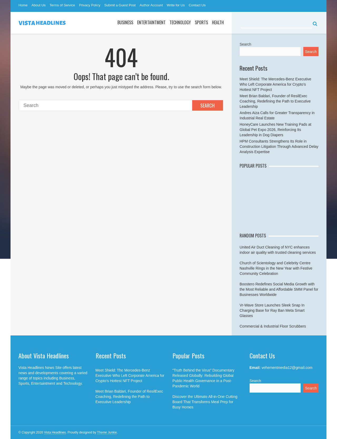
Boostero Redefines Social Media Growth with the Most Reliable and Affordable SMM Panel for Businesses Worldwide (279, 289)
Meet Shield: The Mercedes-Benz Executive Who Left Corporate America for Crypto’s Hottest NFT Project (275, 84)
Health (218, 22)
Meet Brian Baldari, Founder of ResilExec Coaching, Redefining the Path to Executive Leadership (275, 101)
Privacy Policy (89, 5)
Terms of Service (62, 5)
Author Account (151, 5)
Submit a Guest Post (120, 5)
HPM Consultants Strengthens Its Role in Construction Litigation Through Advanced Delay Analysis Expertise (279, 146)
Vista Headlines (55, 432)
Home (23, 5)
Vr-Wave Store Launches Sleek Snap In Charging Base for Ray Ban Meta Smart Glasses (272, 310)
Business (125, 22)
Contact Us (197, 5)
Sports (201, 22)
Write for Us (176, 5)
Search (207, 105)
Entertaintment (151, 22)
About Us (39, 5)
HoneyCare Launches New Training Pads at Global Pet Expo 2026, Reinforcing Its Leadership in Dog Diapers (275, 129)
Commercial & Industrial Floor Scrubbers (273, 326)
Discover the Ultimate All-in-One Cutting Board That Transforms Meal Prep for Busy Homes (204, 401)
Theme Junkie (107, 432)
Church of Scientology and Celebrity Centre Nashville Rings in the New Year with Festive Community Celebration (276, 268)
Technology (180, 22)
